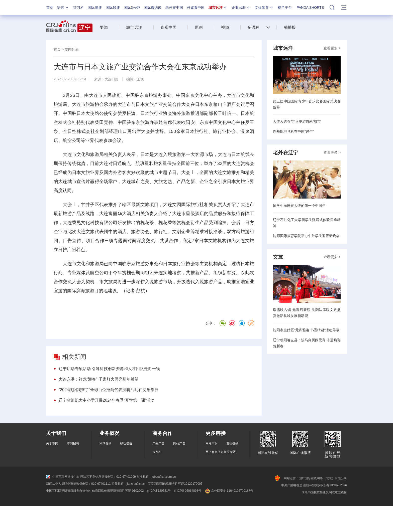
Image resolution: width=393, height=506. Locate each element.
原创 (199, 27)
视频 (225, 27)
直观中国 (168, 27)
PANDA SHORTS (310, 8)
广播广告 (158, 443)
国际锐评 (113, 8)
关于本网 (52, 443)
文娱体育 (264, 8)
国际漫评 (95, 8)
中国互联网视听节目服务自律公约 (68, 490)
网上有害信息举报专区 (221, 452)
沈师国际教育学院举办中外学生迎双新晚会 (306, 236)
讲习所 (78, 8)
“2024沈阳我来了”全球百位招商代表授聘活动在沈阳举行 (108, 390)
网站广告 (179, 443)
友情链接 (232, 443)
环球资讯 (105, 443)
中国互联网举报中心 (62, 476)
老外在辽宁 (285, 152)
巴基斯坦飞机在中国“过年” (293, 131)
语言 (63, 8)
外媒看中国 (196, 8)
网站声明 (212, 443)
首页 (49, 8)
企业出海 (241, 8)
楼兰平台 (285, 8)
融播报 (290, 27)
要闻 (104, 27)
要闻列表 (72, 49)
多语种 (253, 27)
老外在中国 (174, 8)
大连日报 (112, 79)
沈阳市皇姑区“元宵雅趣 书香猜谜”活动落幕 (306, 330)
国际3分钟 (132, 8)
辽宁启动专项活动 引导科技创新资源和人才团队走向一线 (109, 369)
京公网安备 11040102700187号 (228, 490)
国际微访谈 (152, 8)
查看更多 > (332, 48)
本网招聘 (73, 443)
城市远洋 (218, 8)
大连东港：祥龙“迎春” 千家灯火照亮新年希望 (99, 379)
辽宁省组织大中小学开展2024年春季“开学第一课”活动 (106, 400)
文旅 (278, 257)
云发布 (156, 452)
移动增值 (126, 443)
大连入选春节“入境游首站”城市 (297, 121)
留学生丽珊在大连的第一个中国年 (299, 206)
